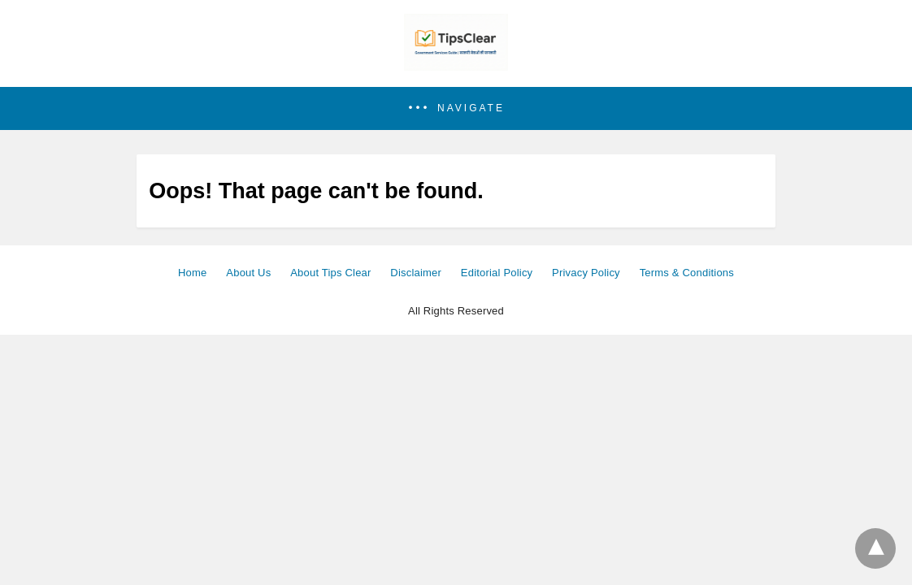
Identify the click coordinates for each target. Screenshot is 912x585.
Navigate (471, 108)
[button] (456, 108)
